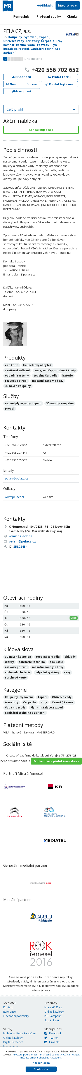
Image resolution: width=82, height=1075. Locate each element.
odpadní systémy (47, 672)
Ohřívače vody (13, 41)
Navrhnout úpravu (21, 84)
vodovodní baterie (18, 672)
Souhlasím (41, 1069)
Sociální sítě (51, 1020)
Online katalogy (54, 1012)
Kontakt (8, 1007)
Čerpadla (47, 41)
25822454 (20, 546)
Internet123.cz (53, 1007)
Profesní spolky (49, 16)
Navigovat (21, 91)
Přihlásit (45, 5)
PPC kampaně (52, 1016)
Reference (9, 1012)
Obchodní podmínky (16, 1016)
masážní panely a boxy (47, 667)
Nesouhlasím (41, 1062)
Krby (59, 41)
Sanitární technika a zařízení (25, 713)
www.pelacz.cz (14, 497)
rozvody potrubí (16, 667)
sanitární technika (32, 662)
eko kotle (56, 662)
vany (67, 672)
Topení (44, 37)
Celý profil (15, 109)
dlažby (9, 662)
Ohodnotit (21, 77)
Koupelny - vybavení (22, 37)
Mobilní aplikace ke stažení (19, 1033)
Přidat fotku (59, 77)
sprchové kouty (16, 677)
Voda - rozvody (38, 45)
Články (72, 16)
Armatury (33, 41)
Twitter (51, 1038)
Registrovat (68, 5)
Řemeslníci (21, 16)
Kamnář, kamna (14, 45)
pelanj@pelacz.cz (16, 478)
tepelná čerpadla (48, 657)
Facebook (52, 1033)
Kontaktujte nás (59, 84)
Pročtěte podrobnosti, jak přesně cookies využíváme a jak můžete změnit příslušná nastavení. (46, 1056)
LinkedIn (51, 1042)
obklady (70, 657)
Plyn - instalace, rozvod (46, 707)
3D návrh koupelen (18, 657)
